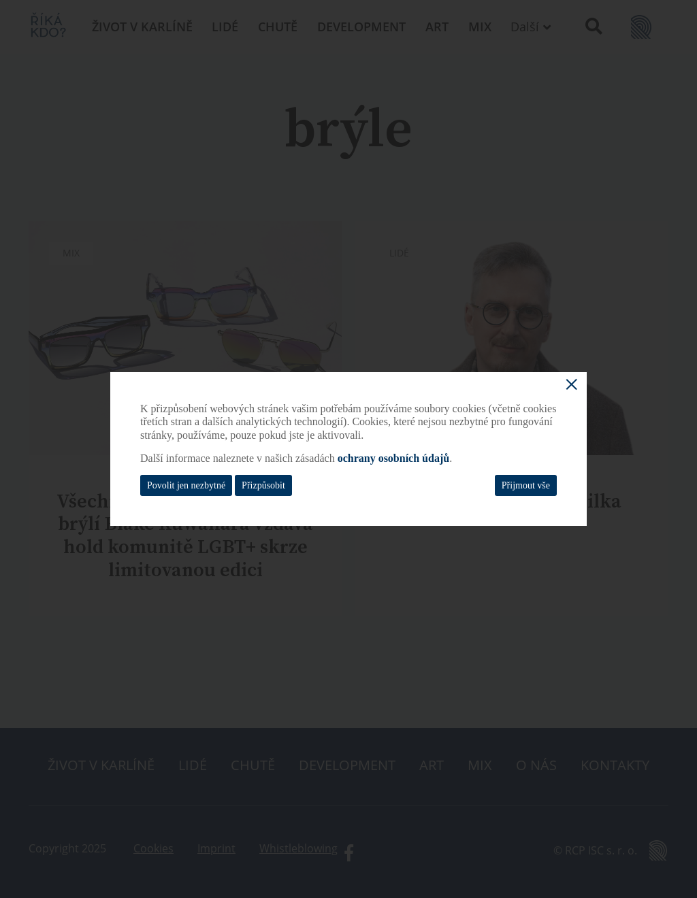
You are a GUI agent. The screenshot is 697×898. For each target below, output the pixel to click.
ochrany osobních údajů (394, 458)
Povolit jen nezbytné (186, 485)
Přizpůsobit (263, 485)
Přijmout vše (526, 485)
